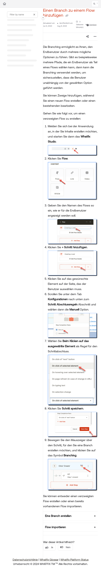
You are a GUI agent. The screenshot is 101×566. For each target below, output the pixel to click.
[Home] (4, 4)
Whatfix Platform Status (74, 559)
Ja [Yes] (49, 547)
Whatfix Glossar (49, 559)
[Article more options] (95, 36)
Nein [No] (65, 547)
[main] (70, 283)
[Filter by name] (22, 14)
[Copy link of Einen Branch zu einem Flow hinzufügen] (66, 15)
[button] (95, 4)
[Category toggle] (43, 17)
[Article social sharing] (87, 36)
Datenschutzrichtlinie (25, 559)
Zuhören (92, 25)
